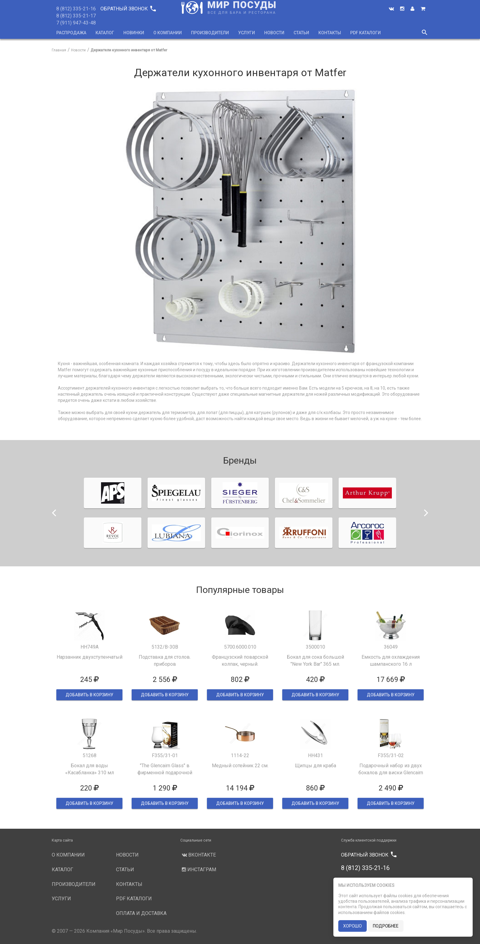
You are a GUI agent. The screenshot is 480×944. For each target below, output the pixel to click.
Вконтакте (198, 855)
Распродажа (71, 32)
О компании (167, 32)
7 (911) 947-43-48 (76, 23)
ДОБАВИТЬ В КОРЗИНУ (89, 694)
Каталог (105, 32)
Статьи (301, 32)
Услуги (246, 32)
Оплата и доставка (141, 913)
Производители (210, 32)
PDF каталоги (365, 32)
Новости (274, 32)
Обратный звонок (128, 9)
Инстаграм (198, 869)
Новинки (133, 32)
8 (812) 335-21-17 (76, 16)
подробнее (386, 926)
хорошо (352, 926)
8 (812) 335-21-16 (76, 9)
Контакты (329, 32)
